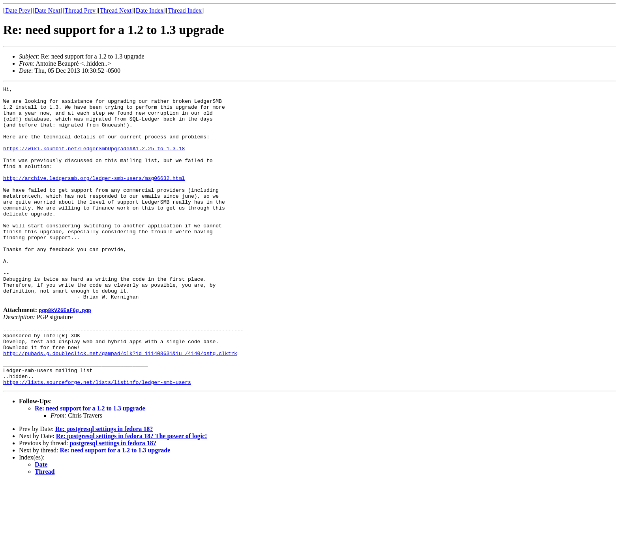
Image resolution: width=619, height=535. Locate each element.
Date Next (47, 10)
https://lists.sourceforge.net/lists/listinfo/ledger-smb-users (97, 435)
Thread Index (185, 10)
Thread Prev (80, 10)
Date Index (150, 10)
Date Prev (17, 10)
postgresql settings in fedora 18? (112, 496)
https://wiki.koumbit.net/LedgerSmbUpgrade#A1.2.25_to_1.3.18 (94, 161)
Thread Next (115, 10)
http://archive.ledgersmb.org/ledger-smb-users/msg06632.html (94, 196)
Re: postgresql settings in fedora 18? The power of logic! (131, 489)
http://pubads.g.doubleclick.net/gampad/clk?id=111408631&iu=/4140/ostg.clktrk (120, 401)
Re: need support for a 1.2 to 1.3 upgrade (90, 461)
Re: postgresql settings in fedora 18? (104, 482)
